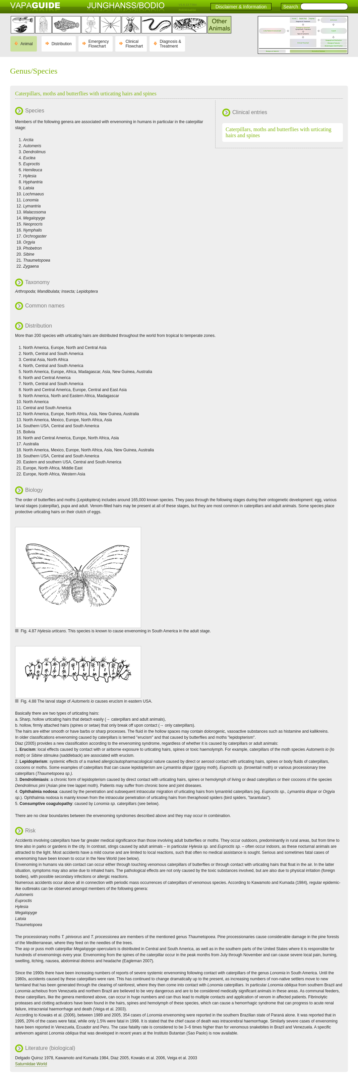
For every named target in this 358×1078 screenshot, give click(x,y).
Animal (26, 43)
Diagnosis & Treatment (170, 44)
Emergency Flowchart (98, 44)
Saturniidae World (31, 1064)
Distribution (62, 43)
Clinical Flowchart (134, 44)
